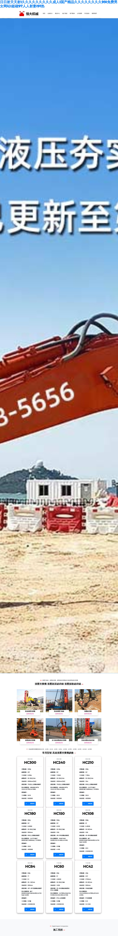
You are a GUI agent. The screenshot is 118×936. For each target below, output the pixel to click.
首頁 (44, 13)
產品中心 (57, 13)
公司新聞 (79, 13)
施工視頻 (64, 13)
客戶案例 (72, 13)
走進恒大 (50, 13)
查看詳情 (30, 804)
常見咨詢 (86, 13)
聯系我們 (94, 13)
